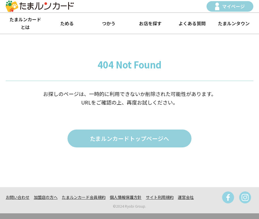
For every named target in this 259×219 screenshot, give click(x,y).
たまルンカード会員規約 (84, 197)
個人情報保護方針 (126, 197)
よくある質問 (192, 23)
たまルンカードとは (25, 23)
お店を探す (150, 23)
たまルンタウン (234, 23)
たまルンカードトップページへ (129, 138)
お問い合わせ (18, 197)
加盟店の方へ (46, 197)
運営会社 (186, 197)
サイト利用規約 (160, 197)
